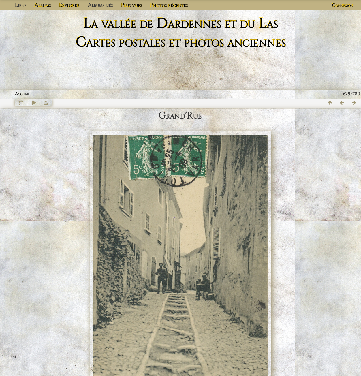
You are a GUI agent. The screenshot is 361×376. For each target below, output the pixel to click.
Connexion (342, 5)
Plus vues (131, 5)
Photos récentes (169, 5)
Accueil (22, 94)
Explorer (69, 5)
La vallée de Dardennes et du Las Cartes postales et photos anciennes (181, 33)
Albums (42, 5)
